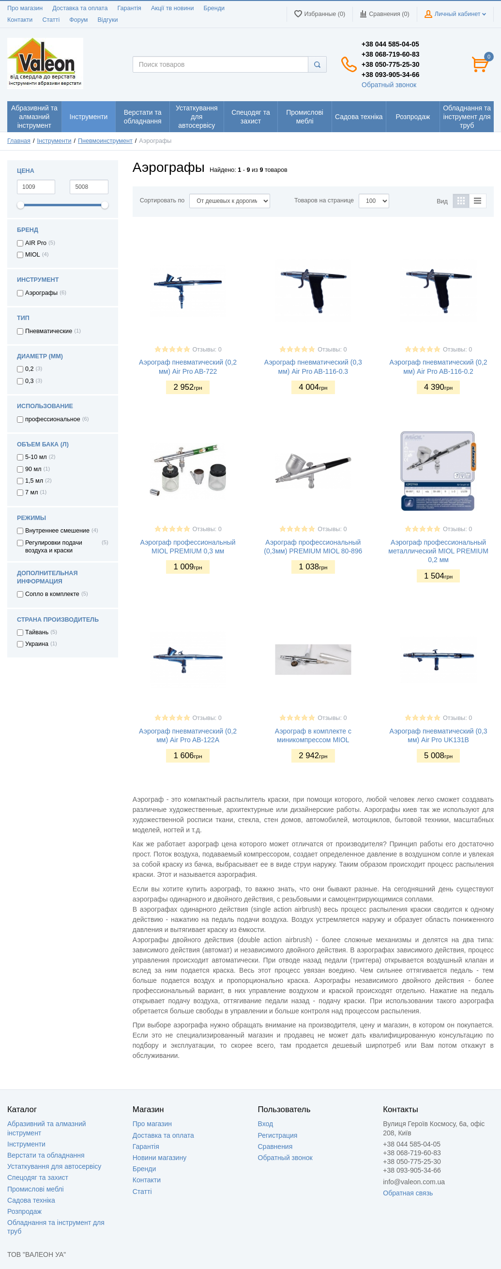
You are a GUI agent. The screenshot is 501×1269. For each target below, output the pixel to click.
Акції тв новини (172, 8)
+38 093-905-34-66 (391, 74)
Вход (265, 1124)
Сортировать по (162, 200)
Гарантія (129, 8)
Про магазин (25, 8)
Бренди (214, 8)
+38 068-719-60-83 (391, 54)
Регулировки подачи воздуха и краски (53, 546)
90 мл (33, 469)
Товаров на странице (324, 200)
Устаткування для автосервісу (54, 1166)
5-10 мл (36, 457)
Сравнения (275, 1146)
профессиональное (52, 419)
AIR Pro (35, 243)
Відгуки (107, 19)
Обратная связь (408, 1193)
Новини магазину (159, 1158)
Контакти (19, 19)
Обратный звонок (389, 85)
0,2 (29, 369)
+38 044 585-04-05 (390, 44)
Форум (78, 19)
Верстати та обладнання (46, 1155)
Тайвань (36, 632)
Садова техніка (31, 1200)
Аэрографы (41, 293)
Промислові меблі (35, 1189)
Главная (18, 141)
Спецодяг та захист (37, 1177)
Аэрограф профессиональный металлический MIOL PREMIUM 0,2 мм (438, 551)
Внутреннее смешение (57, 530)
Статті (51, 19)
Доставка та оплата (79, 8)
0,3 (29, 381)
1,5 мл (34, 480)
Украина (36, 644)
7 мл (31, 492)
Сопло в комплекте (52, 594)
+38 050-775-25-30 (391, 64)
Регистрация (278, 1135)
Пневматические (48, 331)
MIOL (32, 254)
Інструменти (54, 141)
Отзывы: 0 (207, 349)
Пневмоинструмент (105, 141)
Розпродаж (24, 1211)
